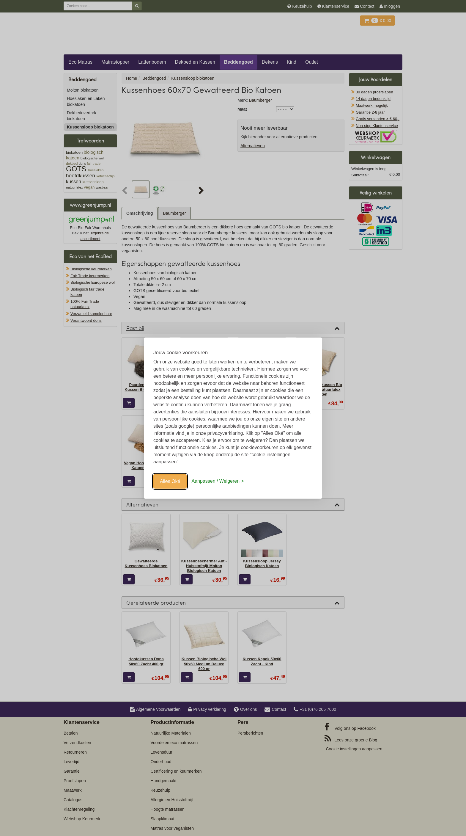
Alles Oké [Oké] (170, 481)
